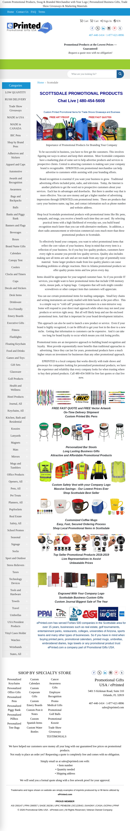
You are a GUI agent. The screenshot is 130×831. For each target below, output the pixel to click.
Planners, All (16, 502)
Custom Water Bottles (34, 729)
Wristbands (15, 647)
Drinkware (15, 302)
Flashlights (15, 336)
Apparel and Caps (15, 164)
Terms (41, 11)
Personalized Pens (14, 699)
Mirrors (16, 456)
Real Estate (15, 516)
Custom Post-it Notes (34, 711)
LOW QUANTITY (15, 92)
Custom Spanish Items (34, 720)
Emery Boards (15, 316)
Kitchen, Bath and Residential (15, 419)
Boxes (15, 239)
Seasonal (15, 537)
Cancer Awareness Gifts (55, 683)
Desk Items (15, 295)
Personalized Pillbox (14, 716)
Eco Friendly (15, 309)
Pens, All (15, 488)
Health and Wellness (15, 387)
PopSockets (15, 509)
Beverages (15, 232)
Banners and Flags (16, 225)
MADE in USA (15, 117)
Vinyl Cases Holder (15, 633)
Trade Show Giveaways (15, 108)
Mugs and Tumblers (15, 465)
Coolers (15, 267)
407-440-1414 (96, 35)
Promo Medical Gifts (54, 703)
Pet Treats (15, 495)
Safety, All (15, 523)
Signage (15, 544)
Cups (15, 281)
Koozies (15, 428)
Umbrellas (15, 615)
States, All (15, 654)
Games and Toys (16, 357)
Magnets (15, 442)
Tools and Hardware (15, 592)
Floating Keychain (16, 343)
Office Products (15, 474)
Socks (15, 551)
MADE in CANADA (15, 126)
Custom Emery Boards (34, 703)
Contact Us (22, 11)
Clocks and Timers (15, 274)
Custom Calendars (34, 681)
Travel (15, 608)
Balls (15, 207)
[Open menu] (123, 64)
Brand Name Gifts (15, 246)
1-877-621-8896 (115, 35)
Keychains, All (15, 410)
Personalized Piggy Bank (14, 707)
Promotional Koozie (54, 720)
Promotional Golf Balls (54, 711)
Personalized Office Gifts (14, 690)
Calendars (15, 253)
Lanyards (15, 435)
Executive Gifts (15, 323)
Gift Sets (15, 364)
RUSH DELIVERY (15, 99)
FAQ (33, 11)
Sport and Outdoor (15, 558)
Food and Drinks (15, 350)
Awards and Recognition (15, 180)
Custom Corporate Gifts (34, 692)
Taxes (15, 572)
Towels (15, 601)
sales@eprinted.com (113, 707)
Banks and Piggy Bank (15, 216)
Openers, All (16, 481)
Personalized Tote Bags (14, 725)
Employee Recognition (54, 694)
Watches (15, 640)
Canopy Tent (16, 260)
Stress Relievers (15, 565)
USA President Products (16, 624)
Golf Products (15, 378)
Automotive (15, 171)
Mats (15, 449)
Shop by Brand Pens (15, 144)
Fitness (15, 329)
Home (10, 11)
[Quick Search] (92, 74)
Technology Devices (15, 581)
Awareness (15, 189)
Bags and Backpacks (15, 198)
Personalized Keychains (14, 681)
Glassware (15, 371)
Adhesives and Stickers (16, 155)
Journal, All (15, 403)
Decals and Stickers (15, 288)
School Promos (15, 530)
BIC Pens (15, 135)
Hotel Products (15, 396)
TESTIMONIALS (55, 736)
